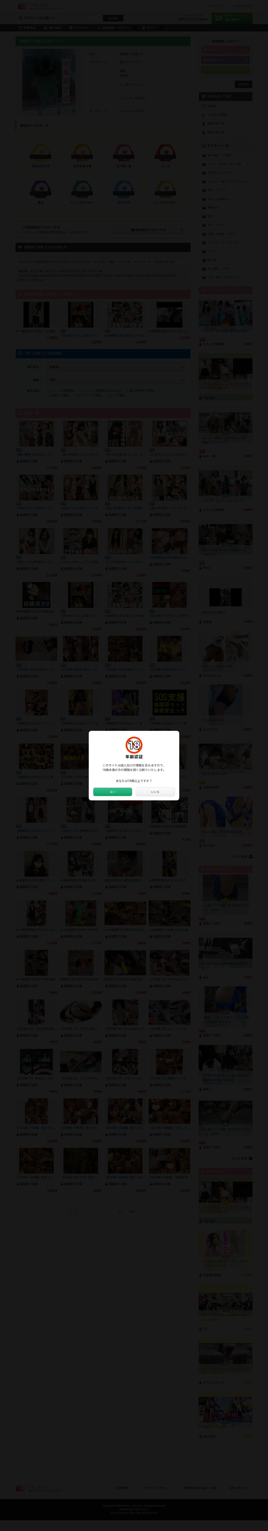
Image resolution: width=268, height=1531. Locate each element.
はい (113, 792)
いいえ (155, 792)
